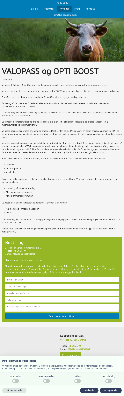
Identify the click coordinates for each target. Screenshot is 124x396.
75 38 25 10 (62, 3)
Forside (33, 8)
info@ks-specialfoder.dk (65, 15)
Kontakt (90, 8)
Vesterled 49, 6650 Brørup (73, 340)
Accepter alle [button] (110, 390)
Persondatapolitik (70, 355)
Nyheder (64, 8)
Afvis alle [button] (89, 390)
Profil (77, 8)
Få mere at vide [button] (14, 390)
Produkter (48, 8)
